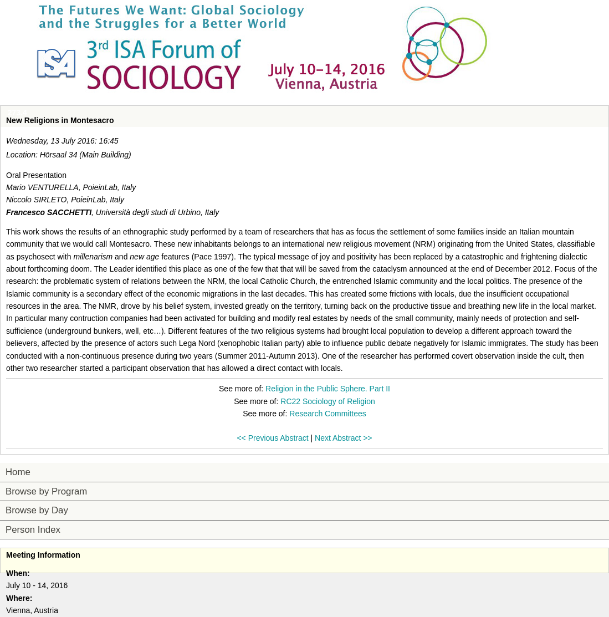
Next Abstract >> (343, 438)
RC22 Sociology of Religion (327, 401)
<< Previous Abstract (272, 438)
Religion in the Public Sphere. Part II (327, 388)
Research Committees (327, 413)
